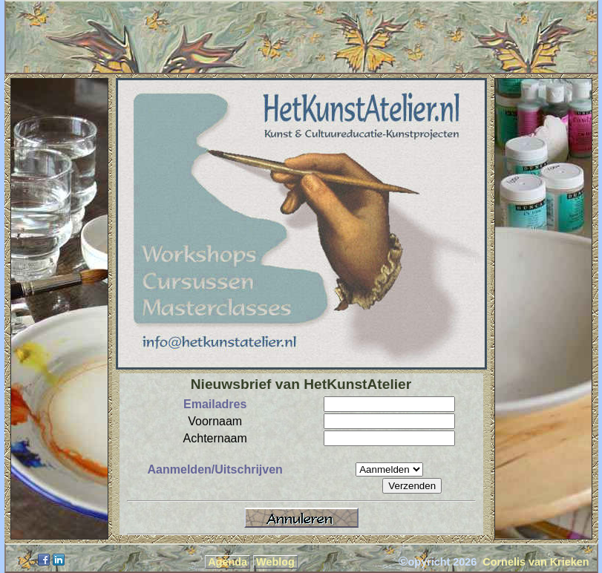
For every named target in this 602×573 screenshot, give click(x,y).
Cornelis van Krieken (535, 562)
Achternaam (215, 438)
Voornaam (215, 421)
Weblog (275, 562)
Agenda (227, 562)
